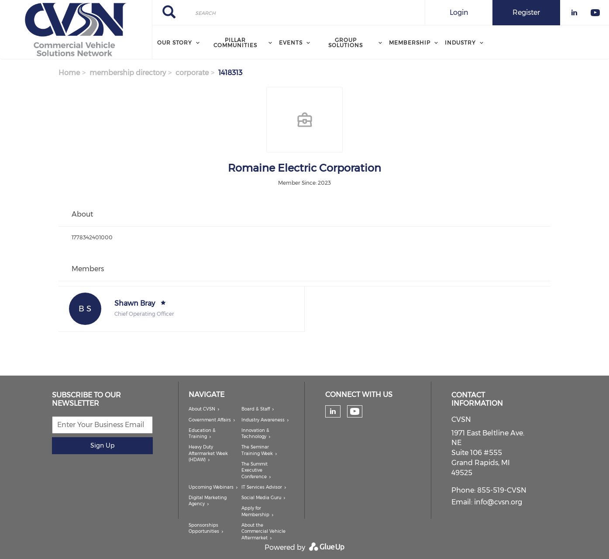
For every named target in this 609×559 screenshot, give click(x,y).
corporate (192, 73)
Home (69, 73)
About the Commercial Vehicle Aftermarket (263, 531)
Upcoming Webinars (211, 487)
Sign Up (102, 445)
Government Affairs (210, 420)
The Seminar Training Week (257, 450)
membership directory (127, 73)
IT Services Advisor (261, 487)
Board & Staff (255, 409)
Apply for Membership (255, 511)
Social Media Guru (261, 497)
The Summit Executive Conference (254, 470)
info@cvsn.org (498, 502)
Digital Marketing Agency (208, 501)
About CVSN (202, 409)
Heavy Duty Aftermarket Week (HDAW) (208, 453)
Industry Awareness (263, 420)
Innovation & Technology (255, 433)
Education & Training (202, 433)
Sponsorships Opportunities (204, 528)
